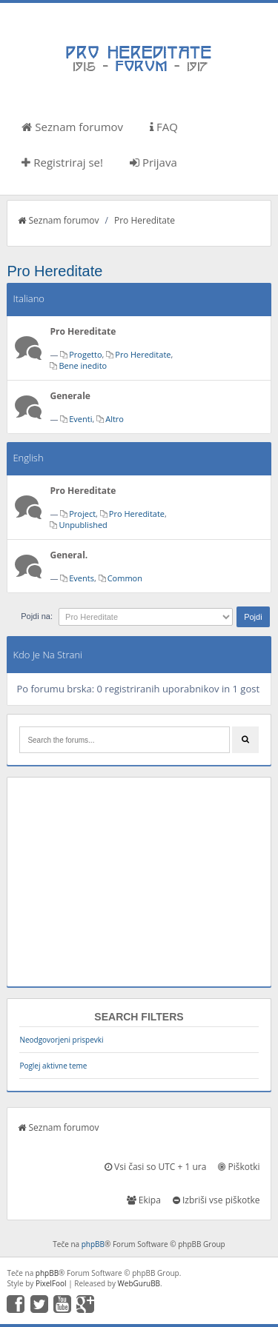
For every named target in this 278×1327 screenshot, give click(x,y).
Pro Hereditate (144, 220)
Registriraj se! (62, 162)
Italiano (28, 298)
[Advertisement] (138, 882)
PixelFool (51, 1283)
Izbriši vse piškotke (216, 1200)
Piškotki (238, 1166)
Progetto (85, 354)
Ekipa (144, 1200)
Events (81, 578)
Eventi (80, 418)
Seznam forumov (72, 126)
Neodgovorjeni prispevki (61, 1039)
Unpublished (83, 524)
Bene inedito (83, 365)
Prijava (153, 162)
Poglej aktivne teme (53, 1065)
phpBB (93, 1244)
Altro (114, 418)
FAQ (164, 126)
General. (68, 555)
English (28, 457)
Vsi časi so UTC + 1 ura (155, 1166)
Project (82, 513)
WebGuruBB (139, 1283)
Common (124, 578)
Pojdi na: (37, 616)
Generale (70, 396)
